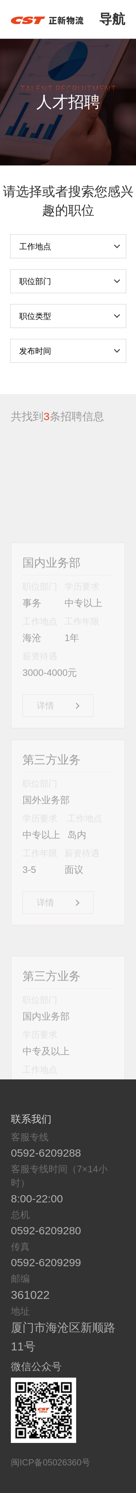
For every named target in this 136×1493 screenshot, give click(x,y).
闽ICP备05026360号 (50, 1462)
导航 (112, 19)
